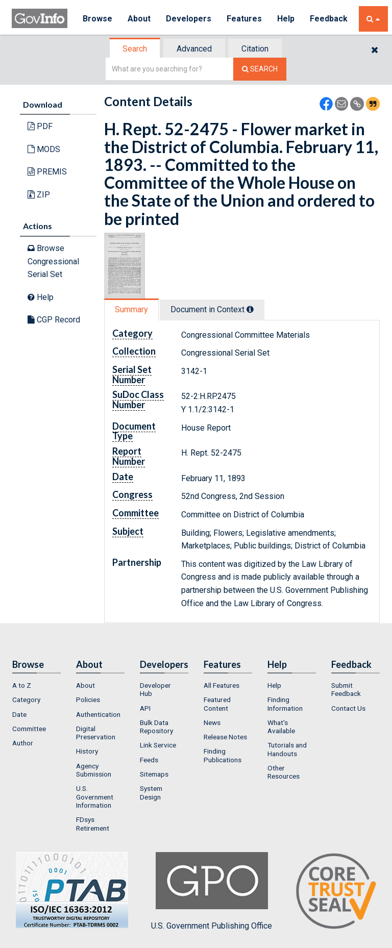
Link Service (158, 745)
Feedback (329, 18)
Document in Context (212, 309)
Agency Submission (93, 770)
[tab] (135, 49)
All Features (221, 685)
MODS (44, 149)
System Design (151, 792)
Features (244, 18)
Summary (131, 309)
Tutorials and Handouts (287, 749)
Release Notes (225, 737)
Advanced (194, 49)
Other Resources (283, 772)
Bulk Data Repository (156, 726)
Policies (88, 699)
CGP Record (54, 320)
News (212, 722)
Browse (97, 18)
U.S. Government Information (94, 796)
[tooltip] (250, 309)
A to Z (21, 685)
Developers (188, 18)
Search (134, 49)
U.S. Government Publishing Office (211, 891)
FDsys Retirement (92, 823)
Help (286, 18)
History (87, 751)
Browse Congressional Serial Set (53, 261)
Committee (29, 729)
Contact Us (348, 708)
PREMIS (47, 172)
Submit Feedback (346, 689)
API (145, 708)
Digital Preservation (95, 733)
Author (22, 743)
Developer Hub (155, 689)
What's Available (281, 726)
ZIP (39, 194)
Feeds (149, 760)
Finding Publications (222, 755)
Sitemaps (154, 774)
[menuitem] (36, 685)
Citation (254, 49)
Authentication (98, 714)
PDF (40, 126)
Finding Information (285, 703)
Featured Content (217, 703)
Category (26, 699)
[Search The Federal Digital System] (259, 69)
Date (19, 714)
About (139, 18)
